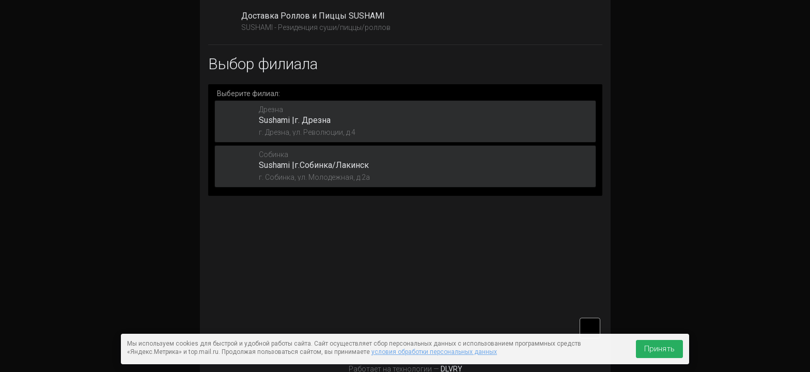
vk (590, 328)
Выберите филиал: (248, 93)
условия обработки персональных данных (434, 351)
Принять (659, 348)
